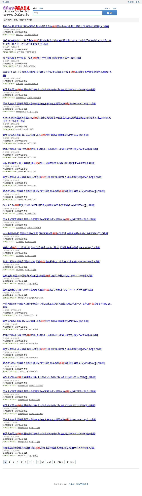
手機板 (71, 484)
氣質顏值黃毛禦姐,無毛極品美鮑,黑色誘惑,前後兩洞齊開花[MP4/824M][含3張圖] (45, 135)
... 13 (49, 462)
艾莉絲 (19, 66)
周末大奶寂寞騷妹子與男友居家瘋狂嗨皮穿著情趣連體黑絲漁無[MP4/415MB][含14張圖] (49, 103)
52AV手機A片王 (82, 484)
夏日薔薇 (20, 52)
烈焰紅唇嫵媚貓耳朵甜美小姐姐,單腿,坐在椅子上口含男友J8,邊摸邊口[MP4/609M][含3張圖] (51, 261)
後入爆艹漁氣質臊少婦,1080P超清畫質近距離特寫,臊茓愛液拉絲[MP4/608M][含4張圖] (49, 205)
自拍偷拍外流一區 (31, 35)
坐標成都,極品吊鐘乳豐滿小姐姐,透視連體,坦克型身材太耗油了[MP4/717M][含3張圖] (48, 275)
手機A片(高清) (30, 52)
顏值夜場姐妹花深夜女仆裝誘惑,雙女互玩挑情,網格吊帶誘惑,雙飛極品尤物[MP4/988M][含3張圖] (54, 191)
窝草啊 (18, 129)
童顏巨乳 (19, 84)
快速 (106, 8)
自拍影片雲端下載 (34, 98)
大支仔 (19, 315)
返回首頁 (6, 2)
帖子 (35, 8)
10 (43, 462)
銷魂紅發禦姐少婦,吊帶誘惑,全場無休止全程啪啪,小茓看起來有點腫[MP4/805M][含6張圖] (50, 149)
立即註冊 (131, 2)
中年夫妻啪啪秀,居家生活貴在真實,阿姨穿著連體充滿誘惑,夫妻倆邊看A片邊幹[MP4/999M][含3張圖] (55, 233)
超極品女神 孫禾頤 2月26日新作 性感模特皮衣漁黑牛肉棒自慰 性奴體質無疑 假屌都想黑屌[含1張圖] (56, 26)
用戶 (41, 8)
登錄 (137, 2)
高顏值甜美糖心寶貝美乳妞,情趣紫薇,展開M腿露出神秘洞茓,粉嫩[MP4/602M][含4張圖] (49, 163)
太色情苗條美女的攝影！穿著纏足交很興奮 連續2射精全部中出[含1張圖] (42, 58)
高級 (115, 8)
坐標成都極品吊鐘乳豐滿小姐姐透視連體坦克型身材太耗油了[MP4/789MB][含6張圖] (48, 289)
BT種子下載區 (32, 112)
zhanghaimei (21, 98)
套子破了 (19, 35)
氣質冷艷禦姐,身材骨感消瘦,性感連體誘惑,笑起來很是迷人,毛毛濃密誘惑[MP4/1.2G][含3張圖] (52, 177)
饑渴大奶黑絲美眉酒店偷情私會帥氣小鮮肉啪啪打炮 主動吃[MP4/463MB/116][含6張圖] (49, 89)
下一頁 (69, 462)
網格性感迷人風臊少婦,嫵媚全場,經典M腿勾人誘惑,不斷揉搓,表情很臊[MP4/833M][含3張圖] (51, 247)
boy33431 (20, 143)
